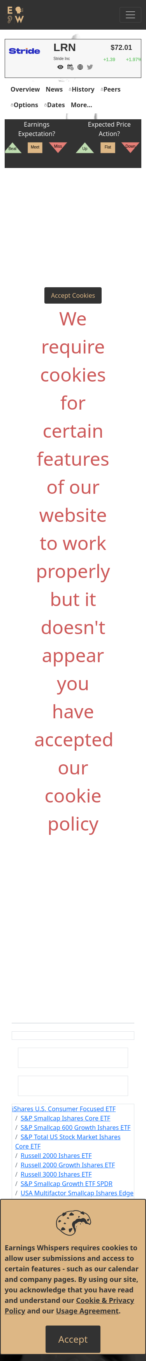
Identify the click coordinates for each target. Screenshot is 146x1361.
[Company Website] (78, 66)
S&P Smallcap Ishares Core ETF (65, 1118)
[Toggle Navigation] (130, 15)
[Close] (73, 1339)
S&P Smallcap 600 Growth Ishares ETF (75, 1127)
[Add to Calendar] (68, 66)
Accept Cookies (73, 295)
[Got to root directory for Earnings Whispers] (14, 15)
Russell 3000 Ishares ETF (56, 1174)
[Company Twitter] (88, 66)
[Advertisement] (73, 211)
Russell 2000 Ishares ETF (56, 1155)
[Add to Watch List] (58, 66)
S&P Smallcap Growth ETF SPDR (67, 1183)
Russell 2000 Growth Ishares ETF (68, 1165)
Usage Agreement (87, 1310)
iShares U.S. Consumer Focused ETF (64, 1109)
